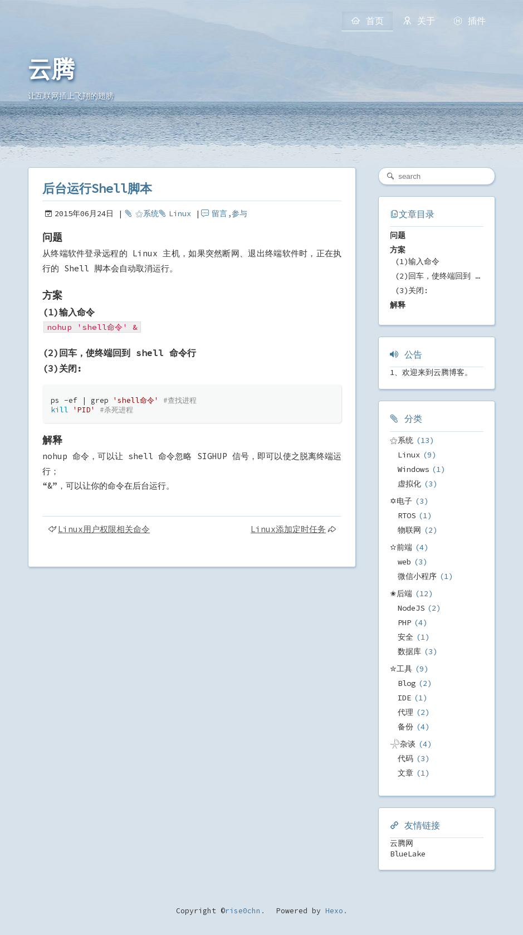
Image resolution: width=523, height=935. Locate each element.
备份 (405, 727)
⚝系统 (147, 213)
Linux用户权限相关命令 (104, 529)
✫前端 (401, 547)
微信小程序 (417, 576)
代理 (405, 712)
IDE (404, 698)
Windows (413, 469)
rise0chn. (245, 910)
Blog (407, 683)
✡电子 (401, 501)
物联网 (409, 530)
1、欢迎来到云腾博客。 (431, 372)
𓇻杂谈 (403, 744)
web (404, 562)
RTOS (407, 515)
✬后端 (401, 593)
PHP (404, 622)
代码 (405, 758)
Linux (180, 213)
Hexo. (334, 910)
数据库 (409, 651)
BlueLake (408, 854)
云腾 (51, 69)
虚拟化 (409, 484)
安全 (405, 637)
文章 (405, 773)
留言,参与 (229, 213)
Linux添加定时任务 (288, 529)
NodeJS (411, 608)
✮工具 (401, 669)
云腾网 (401, 843)
